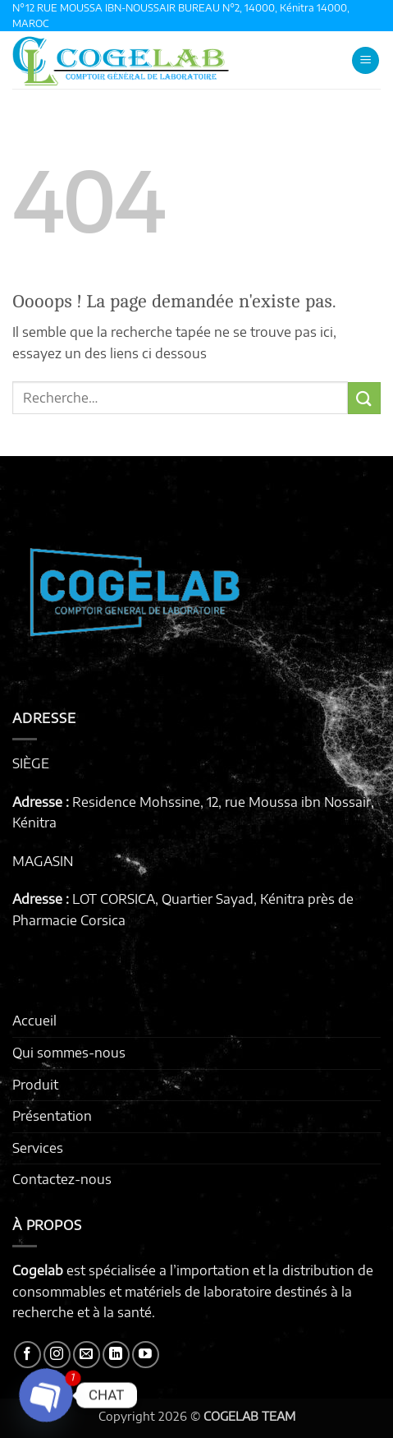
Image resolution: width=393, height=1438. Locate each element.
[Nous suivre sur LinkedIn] (116, 1354)
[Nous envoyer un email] (86, 1354)
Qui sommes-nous (69, 1052)
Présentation (52, 1116)
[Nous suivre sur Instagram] (57, 1354)
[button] (365, 60)
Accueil (34, 1020)
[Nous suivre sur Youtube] (145, 1354)
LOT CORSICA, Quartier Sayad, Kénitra (188, 899)
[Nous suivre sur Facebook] (27, 1354)
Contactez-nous (62, 1179)
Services (37, 1148)
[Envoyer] (364, 398)
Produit (35, 1084)
